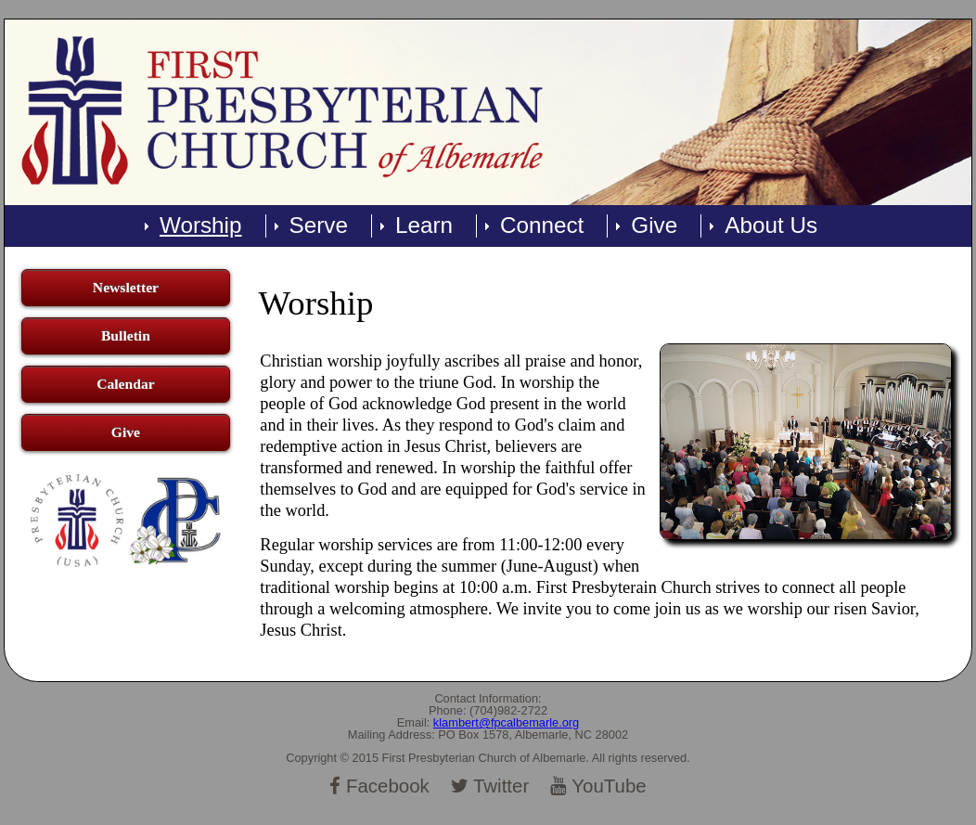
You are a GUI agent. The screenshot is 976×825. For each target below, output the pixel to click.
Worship (201, 225)
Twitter (490, 785)
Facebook (379, 785)
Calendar (125, 384)
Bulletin (125, 335)
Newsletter (126, 287)
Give (654, 225)
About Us (771, 225)
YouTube (598, 785)
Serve (318, 225)
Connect (542, 225)
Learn (424, 225)
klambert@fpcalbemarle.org (506, 722)
